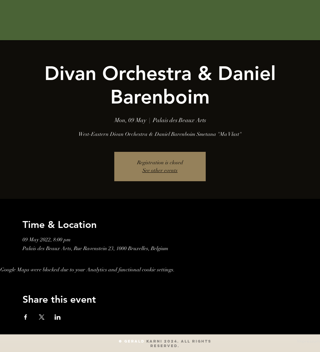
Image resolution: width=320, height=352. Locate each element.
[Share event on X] (42, 317)
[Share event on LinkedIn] (58, 317)
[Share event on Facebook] (26, 317)
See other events (160, 170)
